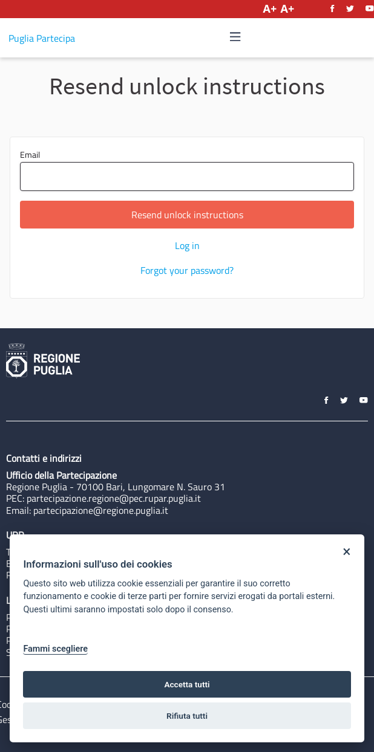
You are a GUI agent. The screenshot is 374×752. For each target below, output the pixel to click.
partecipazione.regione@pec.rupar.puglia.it (114, 498)
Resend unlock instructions (187, 214)
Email (187, 169)
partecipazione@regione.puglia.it (100, 510)
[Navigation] (235, 37)
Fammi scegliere (55, 649)
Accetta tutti (186, 684)
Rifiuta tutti (187, 716)
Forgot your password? (187, 270)
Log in (187, 245)
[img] (235, 36)
